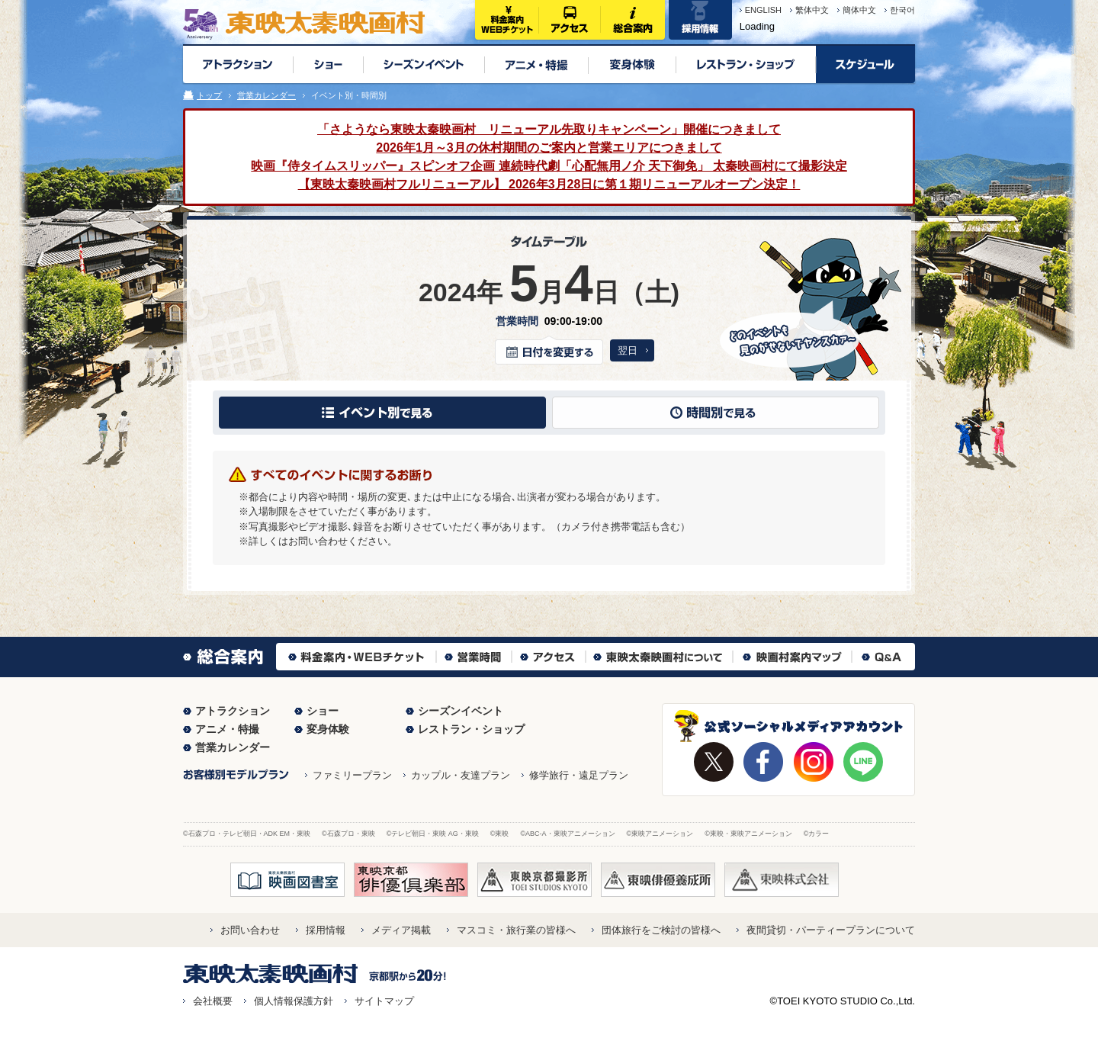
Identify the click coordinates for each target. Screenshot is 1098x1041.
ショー (323, 711)
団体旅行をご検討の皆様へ (661, 930)
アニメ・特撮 (227, 729)
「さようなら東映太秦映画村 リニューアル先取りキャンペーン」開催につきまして (549, 129)
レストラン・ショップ (471, 729)
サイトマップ (384, 1001)
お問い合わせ (250, 930)
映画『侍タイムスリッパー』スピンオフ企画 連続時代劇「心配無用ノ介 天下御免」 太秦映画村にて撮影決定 (548, 165)
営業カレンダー (266, 95)
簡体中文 (859, 9)
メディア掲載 (401, 930)
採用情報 (325, 930)
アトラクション (232, 711)
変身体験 (328, 729)
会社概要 (213, 1001)
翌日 (627, 350)
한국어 (902, 9)
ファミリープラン (352, 775)
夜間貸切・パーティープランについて (830, 930)
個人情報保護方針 (293, 1001)
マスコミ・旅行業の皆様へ (516, 930)
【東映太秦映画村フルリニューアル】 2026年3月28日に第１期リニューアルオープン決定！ (549, 184)
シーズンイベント (460, 711)
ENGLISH (763, 9)
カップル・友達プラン (460, 775)
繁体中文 (812, 9)
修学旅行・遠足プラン (578, 775)
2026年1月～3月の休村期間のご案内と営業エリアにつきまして (548, 147)
